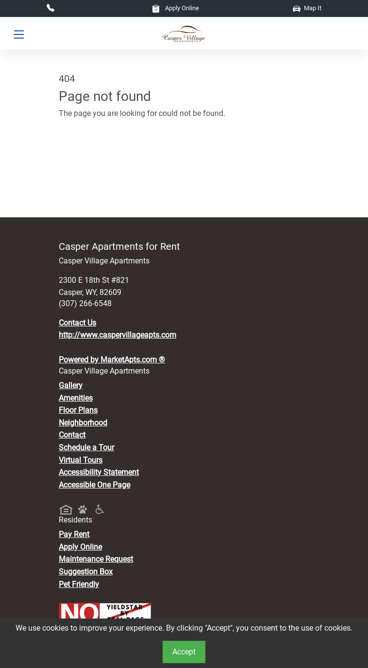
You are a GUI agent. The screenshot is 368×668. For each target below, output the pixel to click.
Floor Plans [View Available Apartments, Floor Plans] (78, 410)
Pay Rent (74, 534)
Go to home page (88, 156)
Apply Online (175, 8)
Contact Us (77, 322)
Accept (184, 651)
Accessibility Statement (99, 472)
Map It (307, 8)
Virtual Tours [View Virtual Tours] (80, 460)
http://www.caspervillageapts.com (117, 335)
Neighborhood (83, 422)
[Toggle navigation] (19, 33)
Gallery (71, 385)
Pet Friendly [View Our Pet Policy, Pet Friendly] (79, 584)
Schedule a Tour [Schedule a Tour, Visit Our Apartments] (86, 447)
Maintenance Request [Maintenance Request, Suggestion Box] (96, 559)
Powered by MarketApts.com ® (112, 359)
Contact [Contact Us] (72, 435)
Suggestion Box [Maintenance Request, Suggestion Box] (86, 571)
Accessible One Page (94, 484)
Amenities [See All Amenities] (76, 398)
